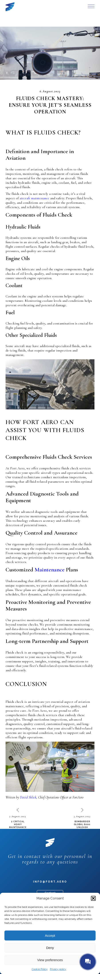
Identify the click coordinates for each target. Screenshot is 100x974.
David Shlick (28, 797)
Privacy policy (58, 969)
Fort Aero (10, 6)
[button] (93, 898)
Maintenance (50, 569)
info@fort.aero (50, 881)
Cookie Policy (40, 969)
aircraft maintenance (34, 198)
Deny (50, 948)
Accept (50, 935)
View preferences (50, 960)
